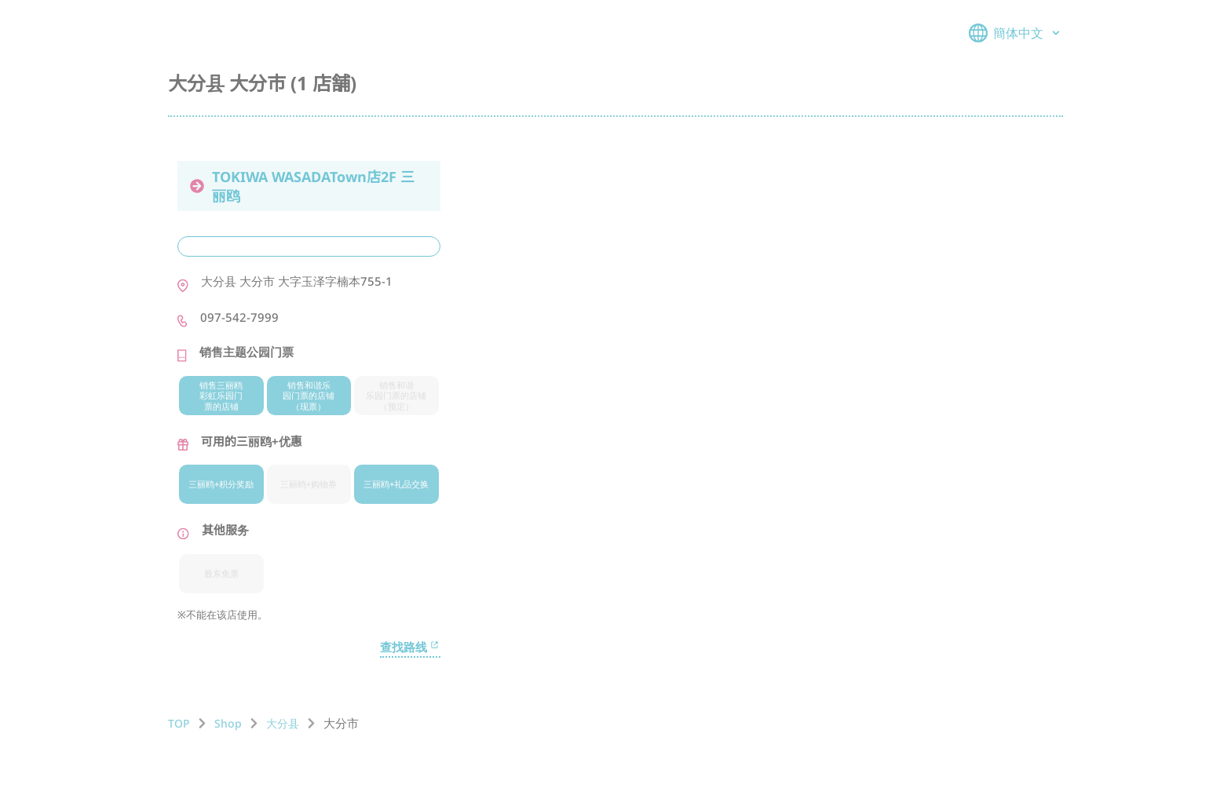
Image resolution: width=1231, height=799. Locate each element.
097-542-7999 (239, 317)
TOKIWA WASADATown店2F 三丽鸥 (302, 186)
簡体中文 (1016, 33)
